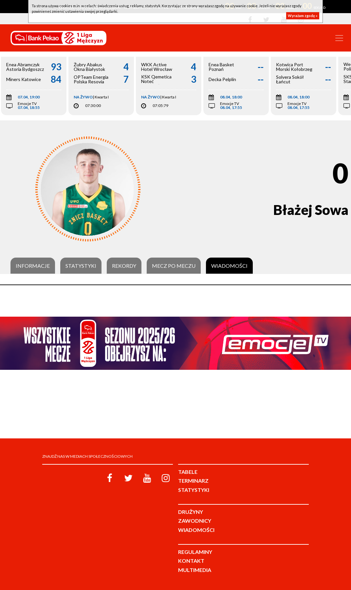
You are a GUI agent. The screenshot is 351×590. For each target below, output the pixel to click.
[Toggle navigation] (339, 38)
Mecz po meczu (173, 266)
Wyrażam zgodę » (303, 15)
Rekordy (124, 266)
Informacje (33, 266)
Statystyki (80, 266)
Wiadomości (229, 266)
